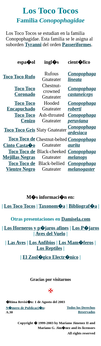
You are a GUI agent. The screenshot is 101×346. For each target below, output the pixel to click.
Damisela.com (75, 219)
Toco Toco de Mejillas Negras (19, 154)
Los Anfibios (42, 242)
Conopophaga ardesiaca (82, 129)
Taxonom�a (52, 206)
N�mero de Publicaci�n (25, 308)
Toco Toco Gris (19, 130)
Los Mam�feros (76, 242)
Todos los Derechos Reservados (81, 309)
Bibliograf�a (83, 206)
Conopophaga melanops (82, 154)
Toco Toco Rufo (19, 76)
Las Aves (17, 242)
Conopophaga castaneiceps (82, 91)
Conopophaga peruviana (82, 117)
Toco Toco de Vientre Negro (20, 166)
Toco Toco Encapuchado (21, 106)
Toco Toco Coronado (25, 91)
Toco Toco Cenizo (25, 117)
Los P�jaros (85, 228)
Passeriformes (76, 44)
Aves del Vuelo (50, 233)
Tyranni (33, 44)
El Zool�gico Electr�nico (50, 257)
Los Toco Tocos (19, 206)
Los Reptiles (49, 248)
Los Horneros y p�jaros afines (36, 228)
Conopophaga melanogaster (82, 166)
